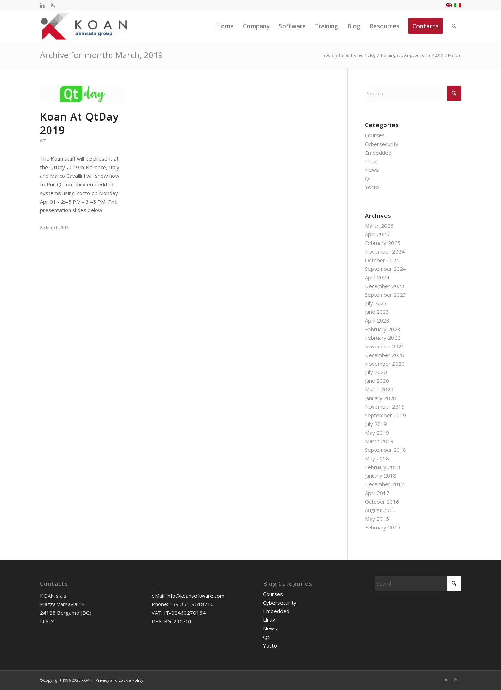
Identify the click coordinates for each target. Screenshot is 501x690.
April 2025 (377, 234)
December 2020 (384, 354)
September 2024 (385, 268)
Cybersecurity (381, 143)
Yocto (372, 187)
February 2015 (382, 527)
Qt (43, 141)
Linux (371, 161)
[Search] (454, 26)
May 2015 (377, 518)
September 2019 (385, 415)
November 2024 (385, 251)
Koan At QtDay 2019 (79, 123)
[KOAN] (84, 26)
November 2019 (385, 406)
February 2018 (382, 467)
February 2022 (382, 337)
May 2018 (377, 458)
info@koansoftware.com (195, 595)
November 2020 (385, 363)
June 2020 (377, 380)
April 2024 (377, 277)
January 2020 (380, 398)
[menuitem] (225, 26)
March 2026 (379, 225)
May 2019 (377, 432)
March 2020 (379, 389)
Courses (375, 135)
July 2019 (376, 423)
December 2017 (384, 484)
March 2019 (379, 440)
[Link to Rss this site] (52, 5)
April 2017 (377, 492)
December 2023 (384, 285)
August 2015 (380, 509)
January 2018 (380, 475)
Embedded (378, 152)
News (372, 169)
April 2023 (377, 320)
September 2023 (385, 294)
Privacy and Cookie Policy (119, 680)
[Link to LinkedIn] (42, 5)
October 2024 (382, 260)
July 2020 (376, 372)
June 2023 (377, 311)
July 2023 (376, 303)
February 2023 (382, 329)
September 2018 (385, 449)
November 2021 (385, 346)
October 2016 (382, 501)
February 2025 (382, 242)
